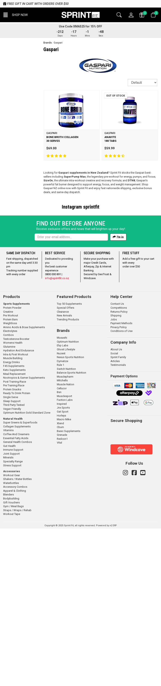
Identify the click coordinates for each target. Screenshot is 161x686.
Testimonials (118, 522)
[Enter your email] (71, 394)
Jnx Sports (63, 565)
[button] (15, 14)
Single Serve (10, 554)
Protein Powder (12, 465)
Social (114, 510)
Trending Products (68, 476)
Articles (115, 518)
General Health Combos (17, 599)
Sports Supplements (16, 461)
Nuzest (61, 510)
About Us (116, 506)
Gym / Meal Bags (13, 663)
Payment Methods (121, 480)
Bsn (59, 549)
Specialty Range (13, 618)
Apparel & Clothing (14, 648)
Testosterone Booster (16, 496)
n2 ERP (113, 683)
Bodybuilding (11, 656)
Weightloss (10, 480)
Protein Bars (10, 476)
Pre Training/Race (13, 542)
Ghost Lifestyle (66, 506)
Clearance (63, 469)
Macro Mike (64, 576)
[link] (124, 591)
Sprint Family (118, 514)
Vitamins (8, 587)
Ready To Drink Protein (16, 550)
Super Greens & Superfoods (20, 580)
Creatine (8, 469)
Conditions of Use (121, 488)
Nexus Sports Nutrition (70, 514)
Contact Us (117, 461)
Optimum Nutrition (68, 499)
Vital (59, 600)
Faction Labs (65, 557)
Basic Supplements (68, 588)
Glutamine (9, 504)
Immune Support (13, 607)
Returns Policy (118, 469)
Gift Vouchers (11, 660)
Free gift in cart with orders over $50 (36, 4)
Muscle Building (12, 515)
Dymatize (62, 518)
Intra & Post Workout (15, 511)
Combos (8, 492)
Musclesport (64, 553)
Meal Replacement (14, 531)
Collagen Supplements (17, 583)
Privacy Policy (118, 484)
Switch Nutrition (66, 526)
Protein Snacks (12, 546)
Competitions (118, 465)
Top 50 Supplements (69, 461)
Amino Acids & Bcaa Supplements (24, 484)
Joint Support (11, 611)
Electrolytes (10, 488)
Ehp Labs (62, 502)
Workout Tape (11, 671)
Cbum (60, 584)
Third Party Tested (14, 562)
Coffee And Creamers (16, 591)
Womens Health (12, 500)
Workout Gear (11, 632)
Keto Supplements (14, 527)
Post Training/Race (14, 539)
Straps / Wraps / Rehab (17, 667)
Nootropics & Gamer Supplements (24, 535)
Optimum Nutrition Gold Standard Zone (26, 570)
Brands (47, 42)
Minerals (8, 614)
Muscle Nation (65, 541)
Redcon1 (62, 596)
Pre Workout (10, 473)
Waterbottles (11, 640)
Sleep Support (12, 558)
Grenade (62, 592)
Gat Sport (62, 569)
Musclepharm (65, 534)
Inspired (62, 561)
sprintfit (91, 207)
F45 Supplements (13, 523)
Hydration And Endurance (18, 507)
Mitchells (62, 537)
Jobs (113, 476)
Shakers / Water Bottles (17, 636)
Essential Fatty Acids (15, 595)
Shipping (115, 473)
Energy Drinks (11, 519)
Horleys (61, 573)
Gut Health (9, 603)
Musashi (62, 495)
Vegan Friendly (12, 566)
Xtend (60, 580)
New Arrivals (64, 473)
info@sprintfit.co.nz (57, 435)
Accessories (11, 628)
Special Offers (65, 465)
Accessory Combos (15, 644)
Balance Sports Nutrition (71, 530)
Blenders (8, 652)
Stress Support (12, 622)
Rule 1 (60, 522)
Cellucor (62, 545)
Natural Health (13, 576)
